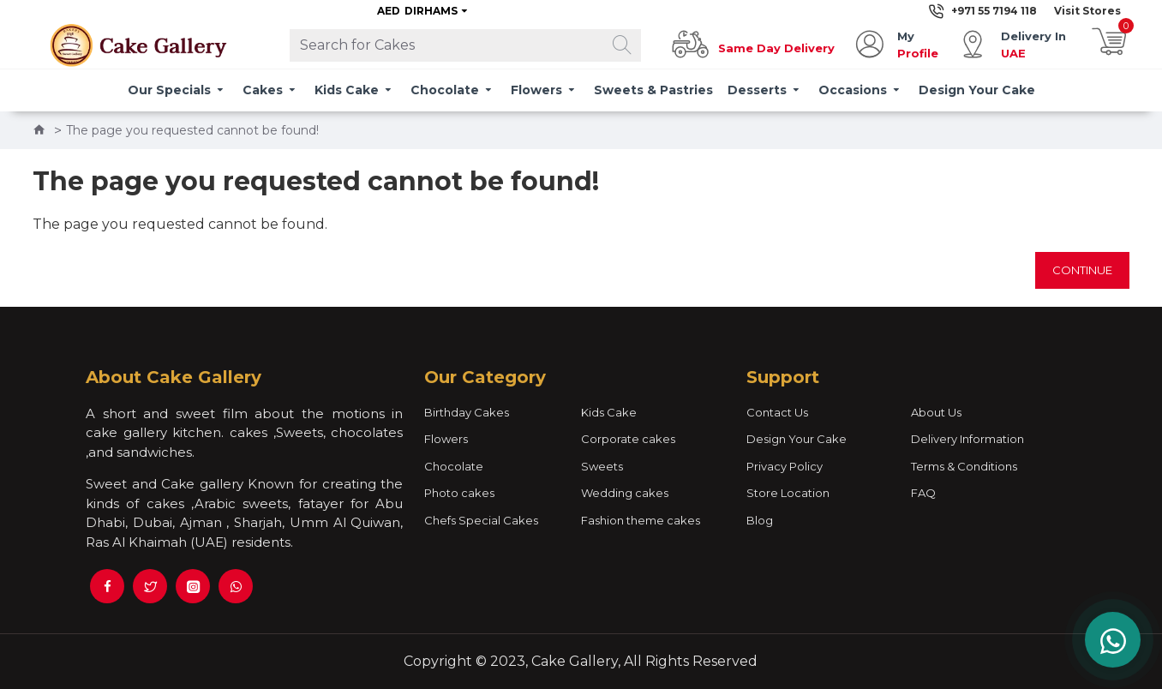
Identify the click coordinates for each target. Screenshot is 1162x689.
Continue (1082, 270)
